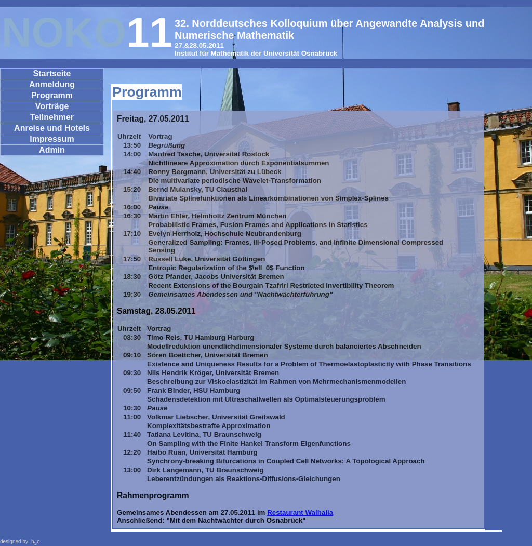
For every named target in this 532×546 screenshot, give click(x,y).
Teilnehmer (52, 117)
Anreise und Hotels (52, 128)
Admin (52, 149)
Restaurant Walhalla (300, 512)
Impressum (52, 139)
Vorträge (52, 106)
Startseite (52, 73)
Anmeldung (52, 84)
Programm (52, 95)
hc (35, 541)
